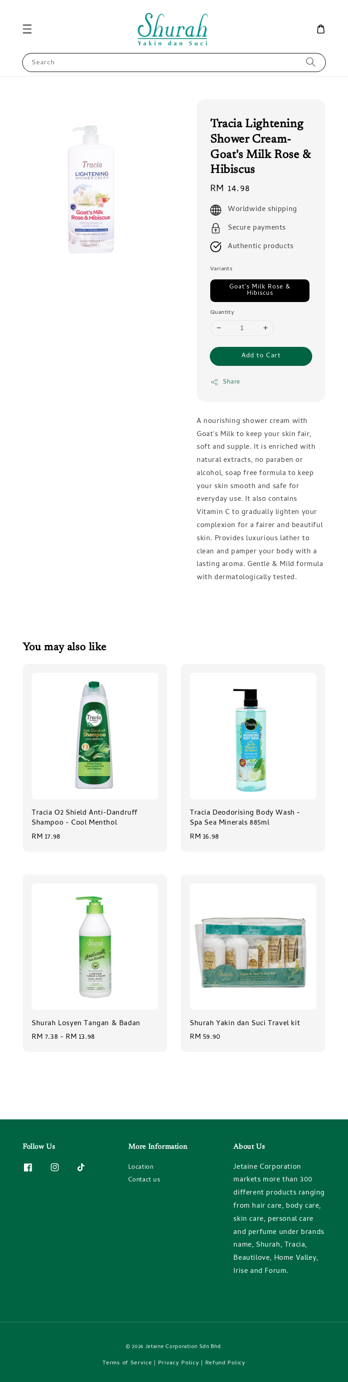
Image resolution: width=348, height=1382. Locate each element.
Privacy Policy (178, 1363)
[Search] (310, 62)
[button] (27, 29)
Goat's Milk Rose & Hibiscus (259, 290)
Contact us (144, 1180)
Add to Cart (261, 355)
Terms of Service (127, 1363)
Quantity (222, 312)
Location (141, 1168)
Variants (221, 269)
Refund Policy (225, 1363)
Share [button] (225, 382)
